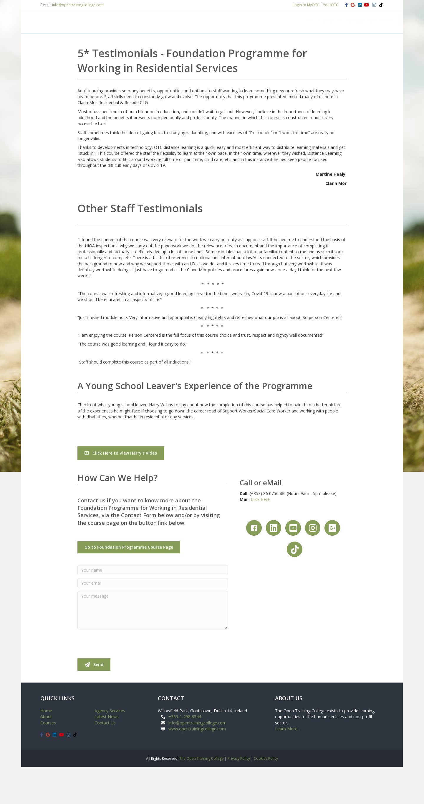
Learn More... (287, 766)
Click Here (260, 536)
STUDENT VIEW (140, 63)
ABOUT (73, 63)
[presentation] (122, 681)
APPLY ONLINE (183, 63)
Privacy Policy (239, 795)
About (46, 754)
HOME (51, 63)
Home (46, 748)
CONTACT (333, 63)
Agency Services (110, 748)
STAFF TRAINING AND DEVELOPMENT (248, 63)
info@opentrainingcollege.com (78, 4)
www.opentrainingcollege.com (197, 766)
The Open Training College (201, 795)
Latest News (107, 754)
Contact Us (105, 760)
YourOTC (330, 4)
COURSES (102, 63)
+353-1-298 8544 (184, 754)
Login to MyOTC (306, 4)
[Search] (378, 62)
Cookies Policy (266, 795)
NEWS (305, 63)
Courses (48, 760)
